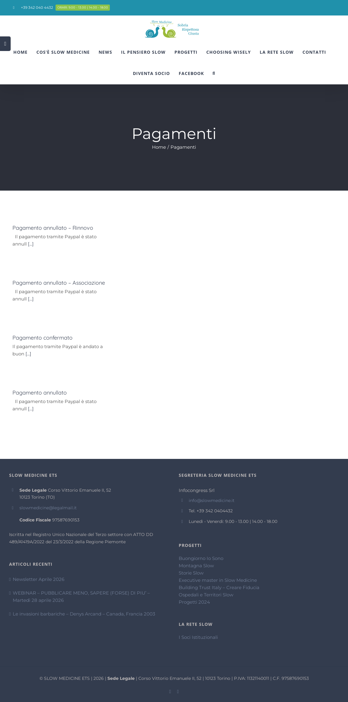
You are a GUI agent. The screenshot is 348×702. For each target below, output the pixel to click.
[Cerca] (214, 73)
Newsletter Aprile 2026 (38, 579)
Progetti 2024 (194, 602)
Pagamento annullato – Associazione (58, 282)
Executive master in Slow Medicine (218, 580)
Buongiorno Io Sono (201, 558)
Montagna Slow (196, 565)
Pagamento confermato (42, 337)
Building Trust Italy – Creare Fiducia (219, 587)
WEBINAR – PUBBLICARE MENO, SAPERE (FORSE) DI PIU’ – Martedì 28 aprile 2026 (81, 596)
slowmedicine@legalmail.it (48, 507)
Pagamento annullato (39, 392)
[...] (31, 244)
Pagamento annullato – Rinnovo (52, 227)
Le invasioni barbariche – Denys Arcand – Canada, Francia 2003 (84, 614)
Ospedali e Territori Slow (206, 595)
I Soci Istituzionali (198, 637)
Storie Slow (191, 573)
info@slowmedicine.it (212, 500)
